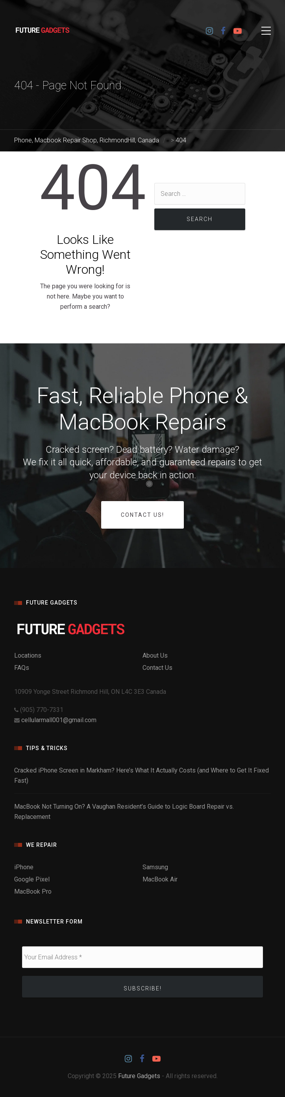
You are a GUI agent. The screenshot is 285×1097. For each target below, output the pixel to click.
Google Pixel (32, 879)
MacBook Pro (33, 891)
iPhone (23, 867)
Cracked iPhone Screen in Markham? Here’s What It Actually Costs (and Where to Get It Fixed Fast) (141, 775)
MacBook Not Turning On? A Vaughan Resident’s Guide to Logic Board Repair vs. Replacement (124, 811)
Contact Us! (142, 515)
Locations (27, 655)
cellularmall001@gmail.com (58, 720)
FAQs (21, 667)
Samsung (155, 867)
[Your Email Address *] (142, 957)
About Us (155, 655)
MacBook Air (160, 879)
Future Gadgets (139, 1076)
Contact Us (157, 667)
